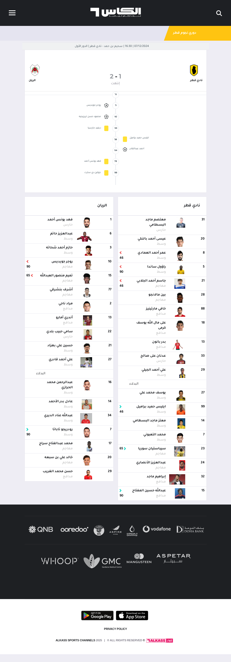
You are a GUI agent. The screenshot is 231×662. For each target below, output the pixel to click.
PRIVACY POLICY (115, 628)
